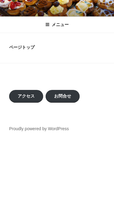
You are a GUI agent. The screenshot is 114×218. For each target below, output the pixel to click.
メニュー (57, 24)
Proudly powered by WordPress (39, 128)
